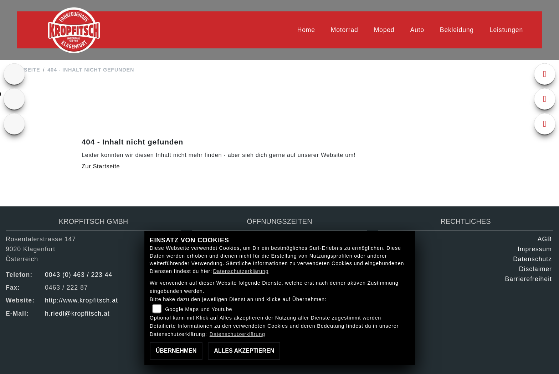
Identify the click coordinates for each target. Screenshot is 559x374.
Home (306, 29)
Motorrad (344, 29)
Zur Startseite (101, 166)
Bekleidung (457, 29)
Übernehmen (176, 351)
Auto (417, 29)
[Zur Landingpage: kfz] (14, 124)
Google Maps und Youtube (198, 309)
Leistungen (506, 29)
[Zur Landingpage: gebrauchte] (14, 99)
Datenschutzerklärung (240, 271)
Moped (384, 29)
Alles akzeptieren (244, 351)
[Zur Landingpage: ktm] (14, 74)
